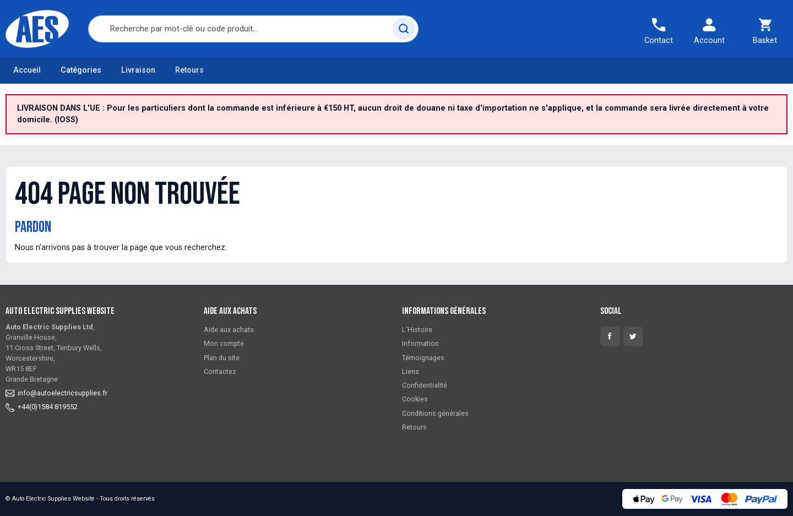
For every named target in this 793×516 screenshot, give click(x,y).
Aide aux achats (229, 329)
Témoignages (423, 358)
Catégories (81, 70)
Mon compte (224, 343)
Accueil (27, 70)
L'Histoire (417, 329)
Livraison (138, 70)
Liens (410, 371)
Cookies (415, 399)
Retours (189, 70)
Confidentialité (424, 385)
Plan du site (222, 358)
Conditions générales (435, 413)
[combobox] (253, 28)
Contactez (220, 371)
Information (420, 343)
